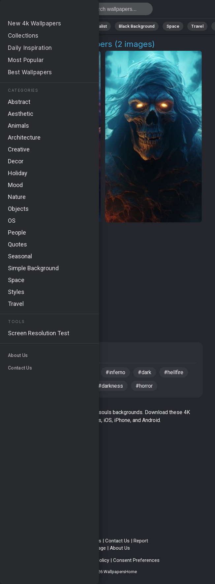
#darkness (110, 386)
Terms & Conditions (79, 541)
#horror (144, 386)
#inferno (115, 372)
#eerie (77, 386)
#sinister (46, 386)
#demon (24, 372)
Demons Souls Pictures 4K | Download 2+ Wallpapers (39, 10)
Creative (25, 354)
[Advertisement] (105, 275)
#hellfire (173, 372)
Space (173, 26)
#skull (53, 372)
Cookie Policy (94, 560)
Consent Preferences (136, 560)
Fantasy (58, 354)
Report (141, 541)
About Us (120, 548)
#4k (19, 386)
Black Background (137, 26)
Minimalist (97, 26)
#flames (83, 372)
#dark (144, 372)
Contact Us (117, 541)
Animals (68, 26)
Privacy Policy (61, 560)
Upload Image (91, 548)
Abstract (39, 26)
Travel (197, 26)
